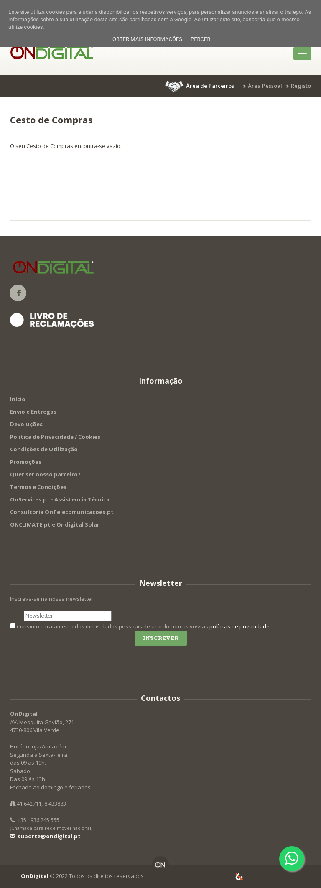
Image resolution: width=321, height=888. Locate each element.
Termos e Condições (38, 487)
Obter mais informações (147, 39)
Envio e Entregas (33, 411)
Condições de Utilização (44, 449)
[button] (200, 85)
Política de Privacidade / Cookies (55, 436)
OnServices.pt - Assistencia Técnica (60, 499)
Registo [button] (301, 85)
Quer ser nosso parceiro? (45, 474)
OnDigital (34, 876)
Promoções (25, 462)
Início (17, 399)
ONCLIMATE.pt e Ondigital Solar (54, 524)
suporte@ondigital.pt (45, 836)
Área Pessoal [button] (265, 85)
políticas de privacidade (239, 626)
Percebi (201, 39)
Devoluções (26, 424)
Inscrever (160, 638)
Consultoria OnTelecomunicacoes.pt (62, 512)
